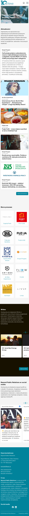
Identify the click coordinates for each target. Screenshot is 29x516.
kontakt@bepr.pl (6, 466)
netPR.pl (26, 513)
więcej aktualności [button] (22, 193)
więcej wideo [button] (23, 368)
